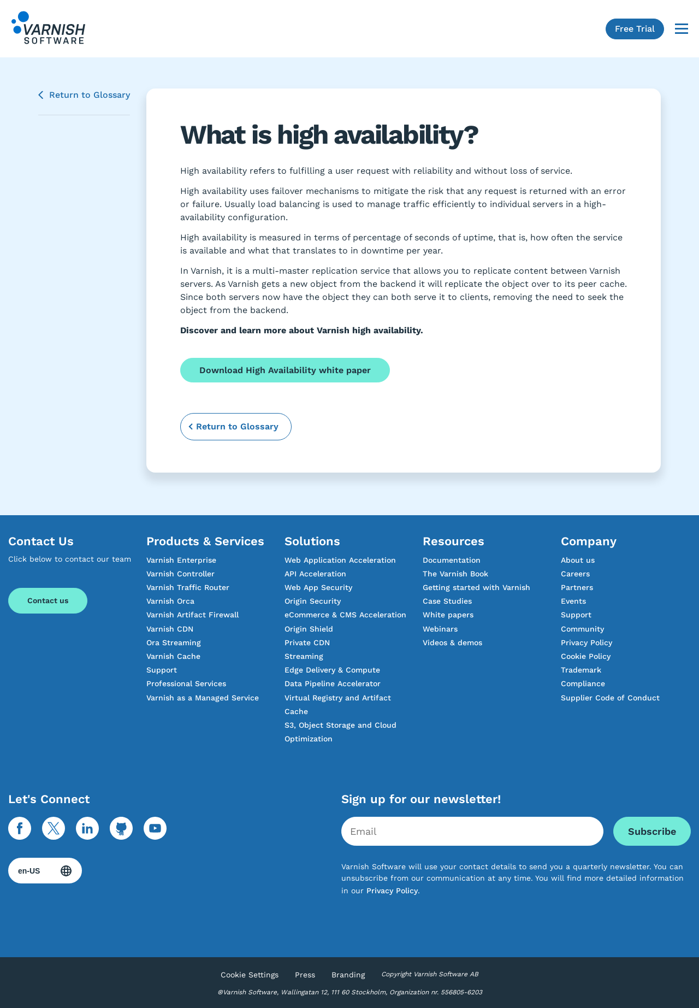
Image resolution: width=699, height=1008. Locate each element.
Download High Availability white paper (285, 370)
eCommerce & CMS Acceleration (345, 614)
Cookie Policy (586, 656)
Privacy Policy (586, 642)
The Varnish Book (455, 573)
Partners (577, 587)
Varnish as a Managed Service (202, 697)
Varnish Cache (173, 656)
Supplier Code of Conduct (610, 697)
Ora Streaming (173, 642)
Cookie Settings (250, 974)
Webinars (440, 628)
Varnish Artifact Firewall (192, 614)
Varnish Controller (180, 573)
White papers (448, 614)
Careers (575, 573)
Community (582, 628)
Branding (348, 974)
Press (305, 974)
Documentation (452, 560)
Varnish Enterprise (181, 560)
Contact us (47, 600)
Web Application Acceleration (340, 560)
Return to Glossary (89, 95)
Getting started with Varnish (476, 587)
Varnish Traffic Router (187, 587)
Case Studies (447, 601)
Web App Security (318, 587)
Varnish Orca (170, 601)
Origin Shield (309, 628)
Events (573, 601)
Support (161, 669)
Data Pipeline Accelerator (333, 683)
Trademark (581, 669)
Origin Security (313, 601)
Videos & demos (452, 642)
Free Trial (635, 28)
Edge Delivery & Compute (332, 669)
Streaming (304, 656)
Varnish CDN (169, 628)
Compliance (583, 683)
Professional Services (186, 683)
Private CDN (307, 642)
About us (578, 560)
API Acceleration (315, 573)
